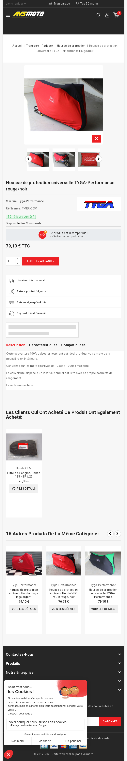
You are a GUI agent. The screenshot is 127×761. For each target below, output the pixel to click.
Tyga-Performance (31, 201)
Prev (110, 533)
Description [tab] (15, 345)
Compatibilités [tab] (73, 345)
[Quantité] (10, 261)
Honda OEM (24, 468)
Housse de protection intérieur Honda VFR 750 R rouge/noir (63, 593)
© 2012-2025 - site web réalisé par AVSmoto (63, 754)
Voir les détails (24, 488)
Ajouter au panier (41, 261)
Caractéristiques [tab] (43, 345)
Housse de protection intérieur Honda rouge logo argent (24, 593)
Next (117, 533)
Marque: (12, 201)
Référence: (13, 208)
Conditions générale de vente (90, 738)
